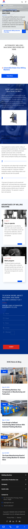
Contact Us (4, 495)
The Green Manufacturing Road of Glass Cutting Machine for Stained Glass (13, 458)
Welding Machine (6, 475)
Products (10, 5)
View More (10, 76)
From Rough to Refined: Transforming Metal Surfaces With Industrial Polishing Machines (13, 425)
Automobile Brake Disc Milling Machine (15, 69)
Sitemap (19, 517)
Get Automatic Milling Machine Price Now (15, 31)
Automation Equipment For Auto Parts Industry (12, 7)
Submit (11, 347)
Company (4, 484)
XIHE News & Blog (14, 362)
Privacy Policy (10, 517)
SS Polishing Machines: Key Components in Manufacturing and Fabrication (13, 392)
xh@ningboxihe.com (9, 502)
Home (4, 5)
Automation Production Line (9, 479)
